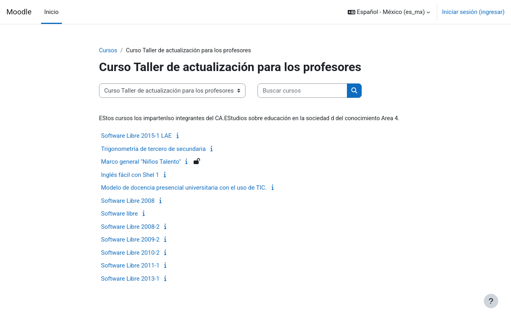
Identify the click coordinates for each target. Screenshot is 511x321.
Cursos (108, 50)
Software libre (119, 214)
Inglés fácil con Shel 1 (130, 175)
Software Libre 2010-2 (130, 253)
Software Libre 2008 (127, 201)
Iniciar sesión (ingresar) (473, 12)
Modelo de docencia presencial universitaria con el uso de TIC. (184, 188)
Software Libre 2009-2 (130, 240)
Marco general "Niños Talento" (141, 162)
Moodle (19, 12)
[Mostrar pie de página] (491, 301)
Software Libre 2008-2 (130, 227)
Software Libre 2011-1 (130, 266)
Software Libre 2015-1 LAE (136, 136)
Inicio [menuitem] (51, 12)
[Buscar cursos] (302, 91)
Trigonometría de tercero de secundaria (153, 149)
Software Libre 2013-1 (130, 279)
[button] (389, 12)
